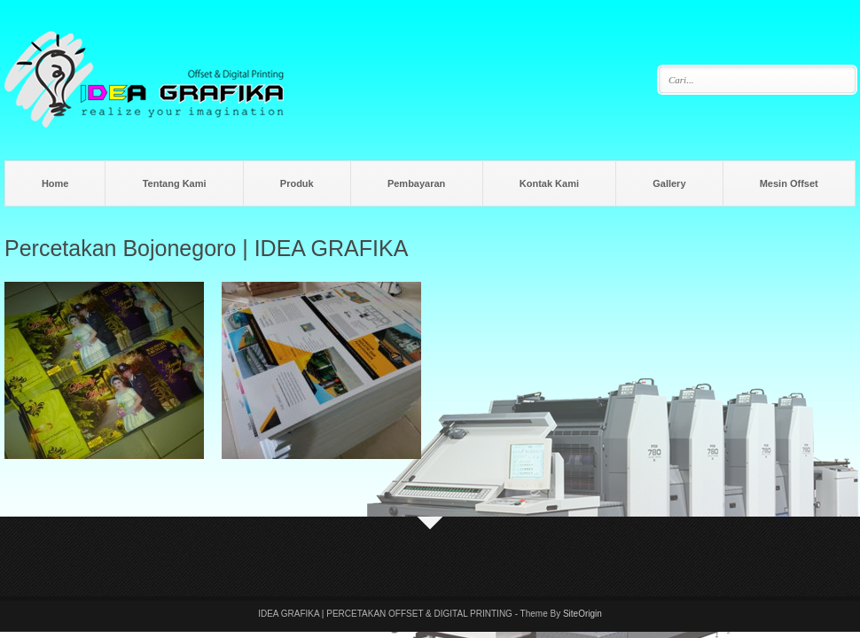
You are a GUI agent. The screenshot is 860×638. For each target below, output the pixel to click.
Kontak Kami (549, 183)
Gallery (669, 183)
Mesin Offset (789, 183)
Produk (297, 183)
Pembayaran (416, 183)
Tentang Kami (175, 183)
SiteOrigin (582, 614)
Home (55, 183)
